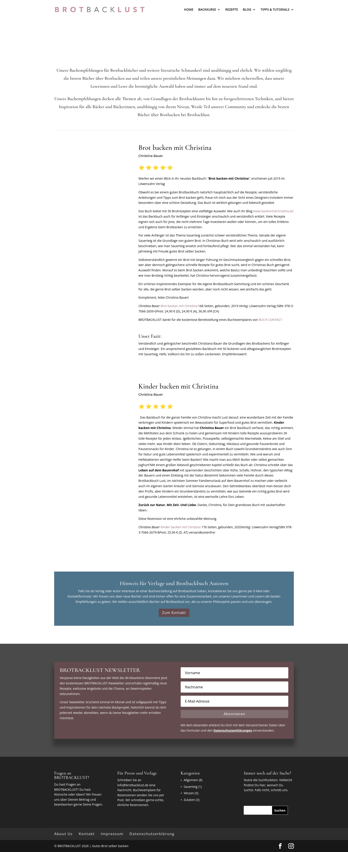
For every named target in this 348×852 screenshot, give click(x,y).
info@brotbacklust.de (132, 785)
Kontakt (87, 833)
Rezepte (231, 9)
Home (188, 9)
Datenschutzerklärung (151, 833)
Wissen (189, 793)
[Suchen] (280, 810)
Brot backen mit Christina (178, 306)
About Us (63, 833)
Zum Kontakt (174, 612)
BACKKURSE (207, 9)
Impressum (112, 833)
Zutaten (189, 800)
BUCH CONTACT (270, 320)
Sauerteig (191, 786)
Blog (247, 9)
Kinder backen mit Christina (180, 527)
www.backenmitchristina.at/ (273, 211)
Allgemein (191, 780)
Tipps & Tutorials (275, 9)
